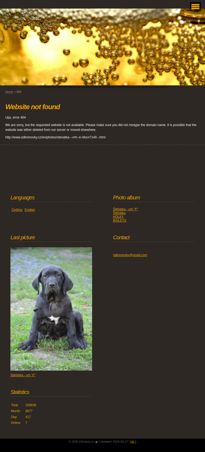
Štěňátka (119, 213)
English (30, 210)
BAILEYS (119, 220)
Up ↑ (133, 441)
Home (9, 91)
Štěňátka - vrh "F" (125, 209)
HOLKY (118, 217)
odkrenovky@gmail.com (130, 255)
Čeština (16, 210)
